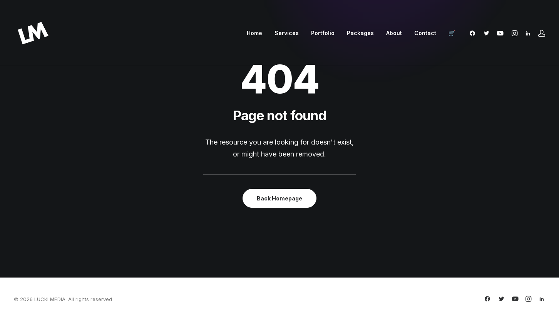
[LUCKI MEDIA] (33, 33)
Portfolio (323, 33)
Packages (360, 33)
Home (254, 33)
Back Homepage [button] (279, 198)
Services (286, 33)
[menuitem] (254, 33)
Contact (425, 33)
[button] (474, 33)
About (394, 33)
